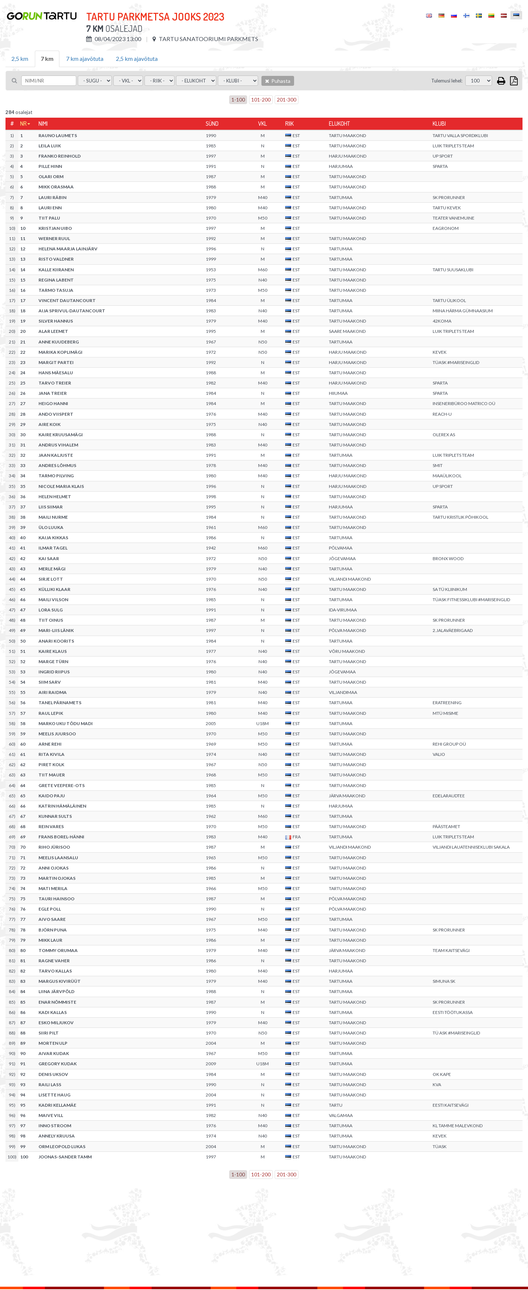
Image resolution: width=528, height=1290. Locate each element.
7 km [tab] (47, 58)
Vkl (262, 123)
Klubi (439, 123)
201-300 (286, 99)
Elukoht (339, 123)
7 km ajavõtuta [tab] (84, 58)
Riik (289, 123)
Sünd (212, 123)
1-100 (238, 99)
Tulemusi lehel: (446, 81)
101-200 (261, 99)
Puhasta (277, 81)
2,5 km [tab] (19, 58)
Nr (23, 123)
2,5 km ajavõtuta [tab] (137, 58)
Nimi (43, 123)
